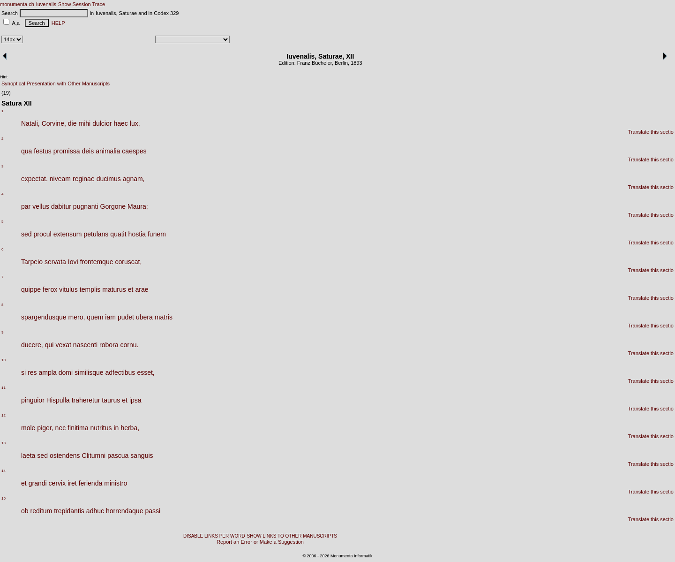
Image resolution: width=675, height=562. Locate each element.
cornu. (129, 345)
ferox (50, 289)
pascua (117, 455)
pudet (126, 317)
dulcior (102, 123)
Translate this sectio (651, 132)
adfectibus (120, 372)
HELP (57, 23)
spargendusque (44, 317)
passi (152, 511)
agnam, (134, 178)
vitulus (68, 289)
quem (95, 317)
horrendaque (124, 511)
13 (3, 443)
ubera (144, 317)
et (131, 289)
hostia (137, 234)
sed (26, 234)
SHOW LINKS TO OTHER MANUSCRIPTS (292, 536)
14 (3, 471)
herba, (129, 428)
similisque (89, 372)
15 (3, 498)
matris (163, 317)
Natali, (30, 123)
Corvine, (54, 123)
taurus (111, 400)
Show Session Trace (81, 4)
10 (3, 360)
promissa (66, 151)
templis (90, 289)
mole (28, 428)
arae (141, 289)
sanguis (141, 455)
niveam (60, 178)
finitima (78, 428)
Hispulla (58, 400)
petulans (95, 234)
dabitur (61, 206)
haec (120, 123)
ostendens (65, 455)
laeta (28, 455)
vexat (63, 345)
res (32, 372)
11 (3, 388)
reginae (84, 178)
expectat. (34, 178)
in (116, 428)
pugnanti (85, 206)
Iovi (73, 262)
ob (25, 511)
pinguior (33, 400)
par (25, 206)
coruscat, (128, 262)
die (72, 123)
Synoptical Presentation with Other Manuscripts (55, 83)
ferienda (91, 483)
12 (3, 415)
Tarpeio (32, 262)
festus (42, 151)
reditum (41, 511)
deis (88, 151)
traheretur (86, 400)
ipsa (135, 400)
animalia (108, 151)
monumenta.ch (17, 4)
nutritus (101, 428)
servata (55, 262)
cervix (57, 483)
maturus (114, 289)
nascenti (85, 345)
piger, (45, 428)
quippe (31, 289)
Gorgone (113, 206)
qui (49, 345)
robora (108, 345)
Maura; (138, 206)
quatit (118, 234)
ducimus (109, 178)
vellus (40, 206)
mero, (76, 317)
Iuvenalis (46, 4)
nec (60, 428)
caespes (134, 151)
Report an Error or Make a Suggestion (260, 542)
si (23, 372)
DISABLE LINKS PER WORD (214, 536)
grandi (38, 483)
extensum (67, 234)
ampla (48, 372)
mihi (85, 123)
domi (66, 372)
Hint (4, 77)
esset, (145, 372)
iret (72, 483)
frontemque (96, 262)
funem (157, 234)
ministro (115, 483)
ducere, (32, 345)
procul (43, 234)
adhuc (95, 511)
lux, (135, 123)
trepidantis (69, 511)
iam (110, 317)
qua (26, 151)
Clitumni (94, 455)
